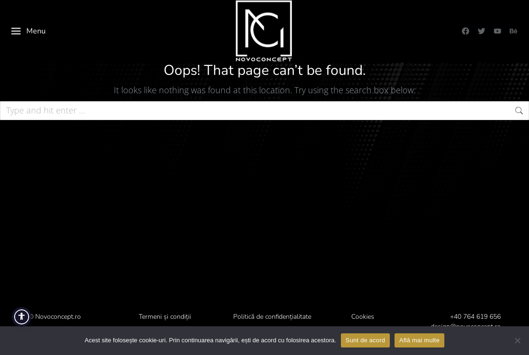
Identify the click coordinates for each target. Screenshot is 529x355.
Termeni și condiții (165, 316)
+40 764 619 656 (475, 316)
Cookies (362, 316)
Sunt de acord (365, 340)
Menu (28, 31)
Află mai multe (419, 340)
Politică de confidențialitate (272, 316)
